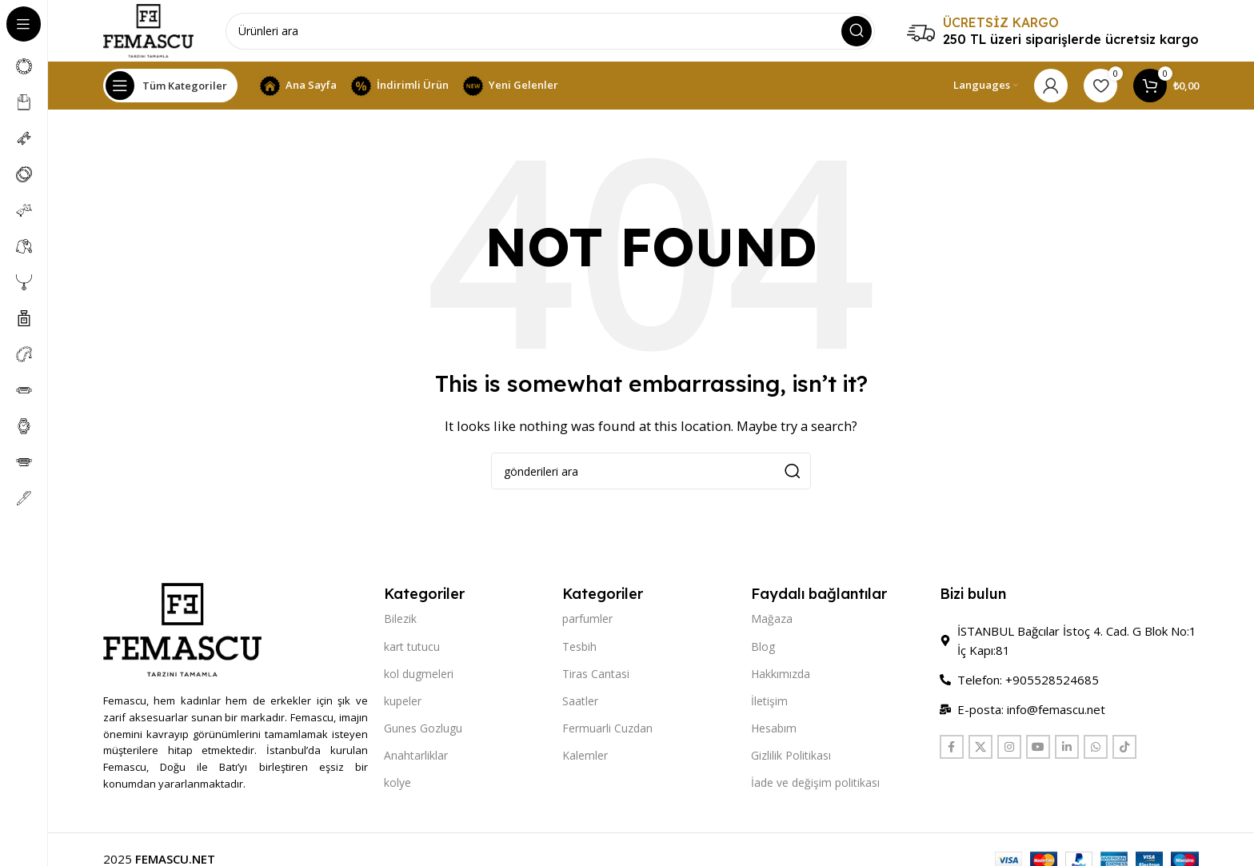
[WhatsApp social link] (1096, 749)
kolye (397, 784)
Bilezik (400, 621)
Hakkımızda (780, 676)
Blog (763, 648)
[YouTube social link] (1038, 749)
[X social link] (980, 749)
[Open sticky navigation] (170, 88)
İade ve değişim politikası (815, 784)
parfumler (587, 621)
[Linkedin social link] (1067, 749)
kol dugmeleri (418, 676)
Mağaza (772, 621)
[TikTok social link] (1124, 749)
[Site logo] (150, 30)
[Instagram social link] (1009, 749)
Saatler (580, 703)
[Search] (552, 32)
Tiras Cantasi (595, 676)
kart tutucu (412, 648)
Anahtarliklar (416, 757)
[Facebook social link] (952, 749)
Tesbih (579, 648)
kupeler (402, 703)
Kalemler (585, 757)
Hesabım (774, 730)
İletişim (769, 703)
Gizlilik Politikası (791, 757)
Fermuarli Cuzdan (607, 730)
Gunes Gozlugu (423, 730)
